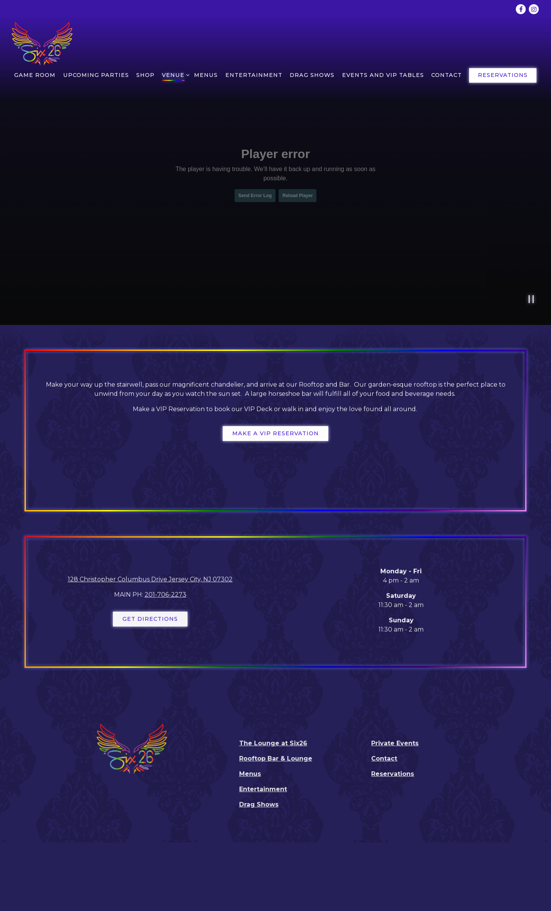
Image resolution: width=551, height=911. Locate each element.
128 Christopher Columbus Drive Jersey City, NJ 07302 (150, 580)
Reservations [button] (503, 75)
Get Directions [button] (150, 620)
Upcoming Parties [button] (96, 75)
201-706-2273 (165, 596)
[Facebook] (521, 9)
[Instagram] (534, 9)
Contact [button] (446, 75)
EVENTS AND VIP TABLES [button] (383, 75)
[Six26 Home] (42, 43)
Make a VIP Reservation (275, 434)
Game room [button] (34, 75)
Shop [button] (145, 75)
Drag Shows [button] (312, 75)
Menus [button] (206, 75)
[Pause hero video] (531, 299)
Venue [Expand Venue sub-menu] (174, 74)
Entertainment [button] (253, 75)
